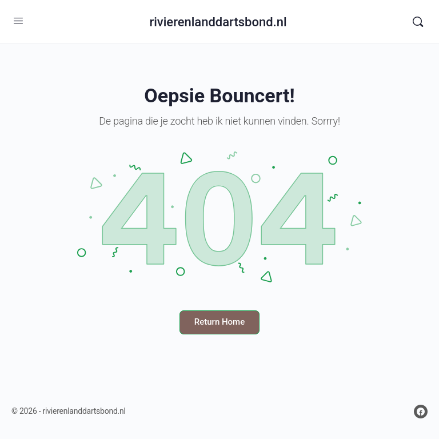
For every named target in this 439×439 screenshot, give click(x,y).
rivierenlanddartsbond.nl (217, 22)
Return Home (219, 322)
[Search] (418, 21)
